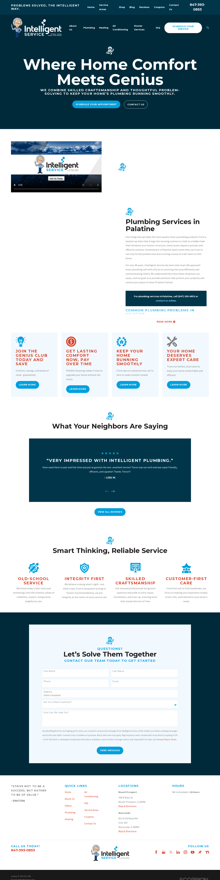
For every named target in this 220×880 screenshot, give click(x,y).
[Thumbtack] (200, 852)
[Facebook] (156, 852)
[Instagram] (185, 852)
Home (91, 7)
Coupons (159, 7)
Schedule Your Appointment (96, 104)
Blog (132, 7)
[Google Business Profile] (163, 852)
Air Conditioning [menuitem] (120, 28)
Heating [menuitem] (103, 27)
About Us (70, 798)
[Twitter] (170, 852)
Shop (122, 7)
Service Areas (91, 809)
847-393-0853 (23, 850)
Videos (68, 805)
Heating (69, 819)
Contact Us (135, 104)
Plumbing (70, 812)
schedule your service (183, 27)
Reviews (144, 7)
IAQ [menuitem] (158, 27)
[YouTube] (192, 852)
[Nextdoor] (207, 852)
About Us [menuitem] (73, 28)
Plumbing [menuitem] (89, 27)
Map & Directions (127, 806)
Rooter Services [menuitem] (139, 28)
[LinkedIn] (178, 852)
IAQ (86, 803)
